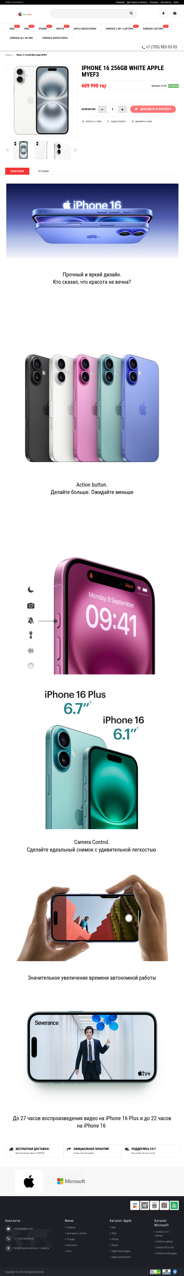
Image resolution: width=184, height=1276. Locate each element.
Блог (176, 2)
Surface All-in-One (21, 37)
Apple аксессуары (85, 28)
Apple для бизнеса (121, 1256)
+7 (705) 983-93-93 (159, 47)
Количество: (89, 109)
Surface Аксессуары (55, 37)
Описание (17, 171)
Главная (120, 2)
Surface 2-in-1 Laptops (122, 27)
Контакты (166, 2)
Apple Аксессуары (121, 1251)
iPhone (45, 27)
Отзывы (154, 2)
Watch (62, 27)
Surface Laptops (155, 27)
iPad (29, 27)
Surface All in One (165, 1247)
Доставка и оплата (137, 2)
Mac (14, 27)
